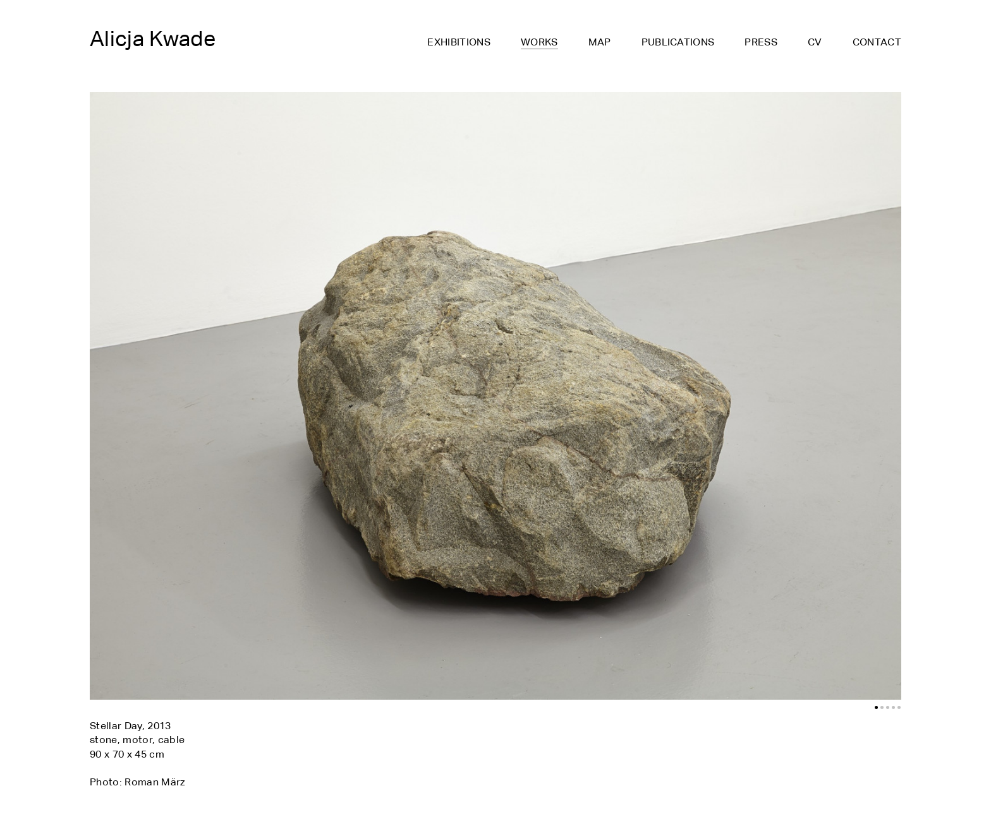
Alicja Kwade (153, 38)
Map (599, 43)
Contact (877, 43)
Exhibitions (458, 43)
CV (815, 43)
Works (539, 43)
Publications (678, 43)
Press (761, 43)
